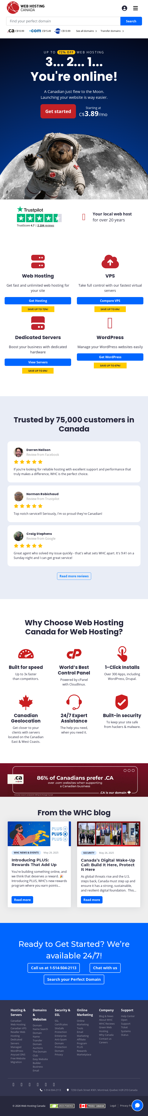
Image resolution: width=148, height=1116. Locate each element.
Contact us (105, 1038)
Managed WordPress (17, 1049)
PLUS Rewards (82, 1049)
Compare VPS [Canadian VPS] (110, 301)
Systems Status (126, 1033)
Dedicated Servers (16, 1041)
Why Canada (106, 1035)
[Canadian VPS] (110, 266)
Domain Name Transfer (37, 1036)
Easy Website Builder (40, 1061)
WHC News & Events (26, 852)
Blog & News (106, 1016)
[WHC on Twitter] (23, 1085)
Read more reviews (74, 576)
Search (131, 21)
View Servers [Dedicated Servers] (38, 362)
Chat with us (105, 967)
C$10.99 (16, 31)
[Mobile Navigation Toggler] (135, 8)
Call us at (53, 967)
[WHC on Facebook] (15, 1085)
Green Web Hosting (105, 1029)
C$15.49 (40, 31)
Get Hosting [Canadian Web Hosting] (38, 301)
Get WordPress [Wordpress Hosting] (110, 357)
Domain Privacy (59, 1052)
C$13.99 (62, 31)
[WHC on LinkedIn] (31, 1085)
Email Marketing (83, 1033)
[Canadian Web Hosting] (38, 266)
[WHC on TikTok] (54, 1085)
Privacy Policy (128, 1105)
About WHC (106, 1019)
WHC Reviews (107, 1023)
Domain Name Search (40, 1027)
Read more (22, 900)
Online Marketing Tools (83, 1024)
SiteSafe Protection (61, 1030)
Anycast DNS (18, 1054)
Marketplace (84, 1054)
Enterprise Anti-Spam (61, 1037)
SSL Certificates (61, 1022)
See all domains (86, 31)
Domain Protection (61, 1045)
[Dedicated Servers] (38, 327)
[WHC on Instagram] (39, 1085)
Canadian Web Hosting (18, 1022)
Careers (103, 1042)
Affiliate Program (82, 1041)
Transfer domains (112, 31)
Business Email (38, 1068)
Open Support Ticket (125, 1023)
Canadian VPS (18, 1028)
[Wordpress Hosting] (110, 327)
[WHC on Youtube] (47, 1085)
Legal (113, 1105)
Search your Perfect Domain (74, 979)
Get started (58, 111)
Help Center (128, 1016)
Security (88, 852)
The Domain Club (40, 1053)
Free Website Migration (18, 1060)
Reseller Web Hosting (18, 1033)
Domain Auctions (38, 1046)
